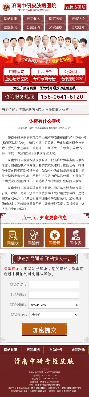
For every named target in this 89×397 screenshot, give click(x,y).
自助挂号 (78, 27)
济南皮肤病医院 (29, 109)
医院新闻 (10, 27)
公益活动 (33, 27)
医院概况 (33, 19)
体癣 (65, 109)
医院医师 (55, 19)
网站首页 (10, 19)
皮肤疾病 (51, 109)
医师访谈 (78, 19)
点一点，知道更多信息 (44, 217)
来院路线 (55, 27)
